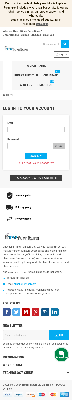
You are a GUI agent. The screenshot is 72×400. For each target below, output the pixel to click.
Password (13, 139)
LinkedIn (55, 312)
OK (59, 335)
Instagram (45, 312)
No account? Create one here (36, 177)
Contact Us (42, 23)
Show (58, 145)
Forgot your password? (36, 163)
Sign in (36, 155)
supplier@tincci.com (25, 283)
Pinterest (35, 312)
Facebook (7, 312)
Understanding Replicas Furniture (21, 34)
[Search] (55, 44)
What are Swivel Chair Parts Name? (22, 31)
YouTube (26, 312)
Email (10, 122)
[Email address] (26, 335)
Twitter (16, 312)
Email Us (48, 34)
